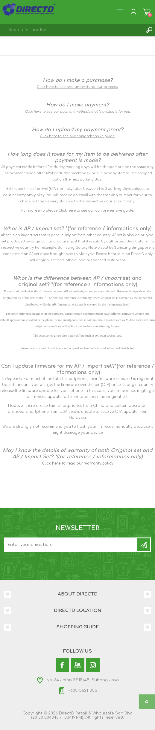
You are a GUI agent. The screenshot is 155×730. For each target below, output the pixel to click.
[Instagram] (93, 665)
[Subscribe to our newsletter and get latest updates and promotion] (71, 544)
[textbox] (71, 30)
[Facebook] (62, 665)
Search (149, 30)
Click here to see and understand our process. (77, 86)
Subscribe (143, 544)
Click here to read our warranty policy (77, 463)
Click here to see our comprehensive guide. (77, 136)
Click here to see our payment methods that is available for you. (77, 111)
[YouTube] (77, 665)
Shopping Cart (147, 12)
